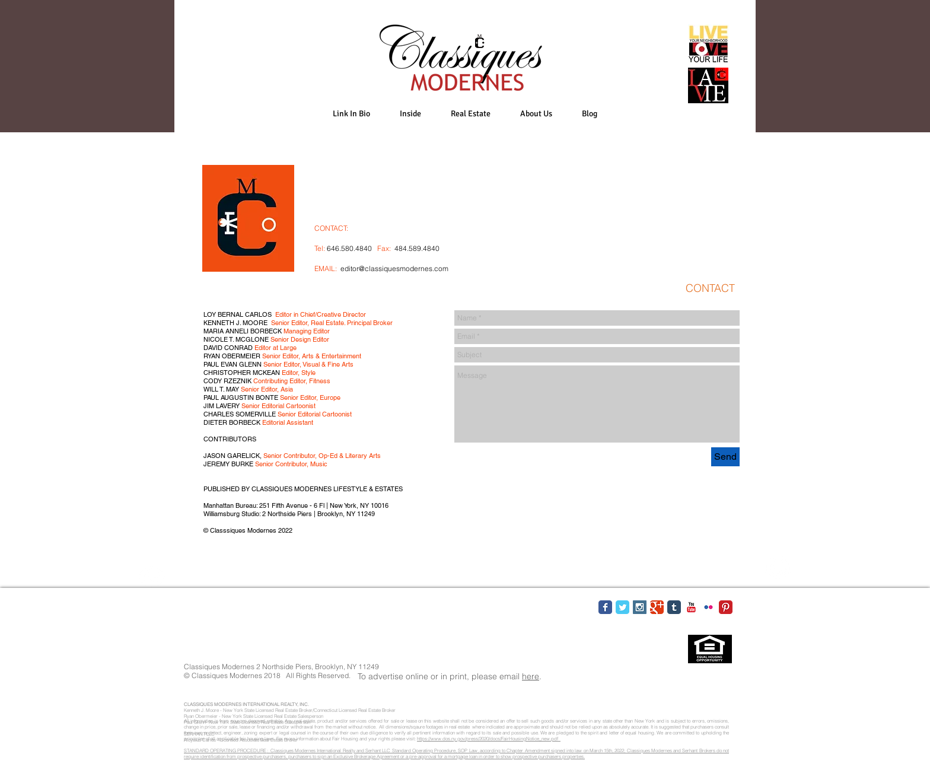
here (530, 676)
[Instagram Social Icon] (639, 607)
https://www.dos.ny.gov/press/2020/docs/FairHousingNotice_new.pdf (488, 739)
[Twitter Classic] (622, 607)
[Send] (725, 456)
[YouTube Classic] (691, 607)
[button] (410, 113)
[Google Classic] (657, 607)
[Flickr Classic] (708, 607)
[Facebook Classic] (605, 607)
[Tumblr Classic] (674, 607)
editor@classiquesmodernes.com (394, 268)
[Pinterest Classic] (725, 607)
